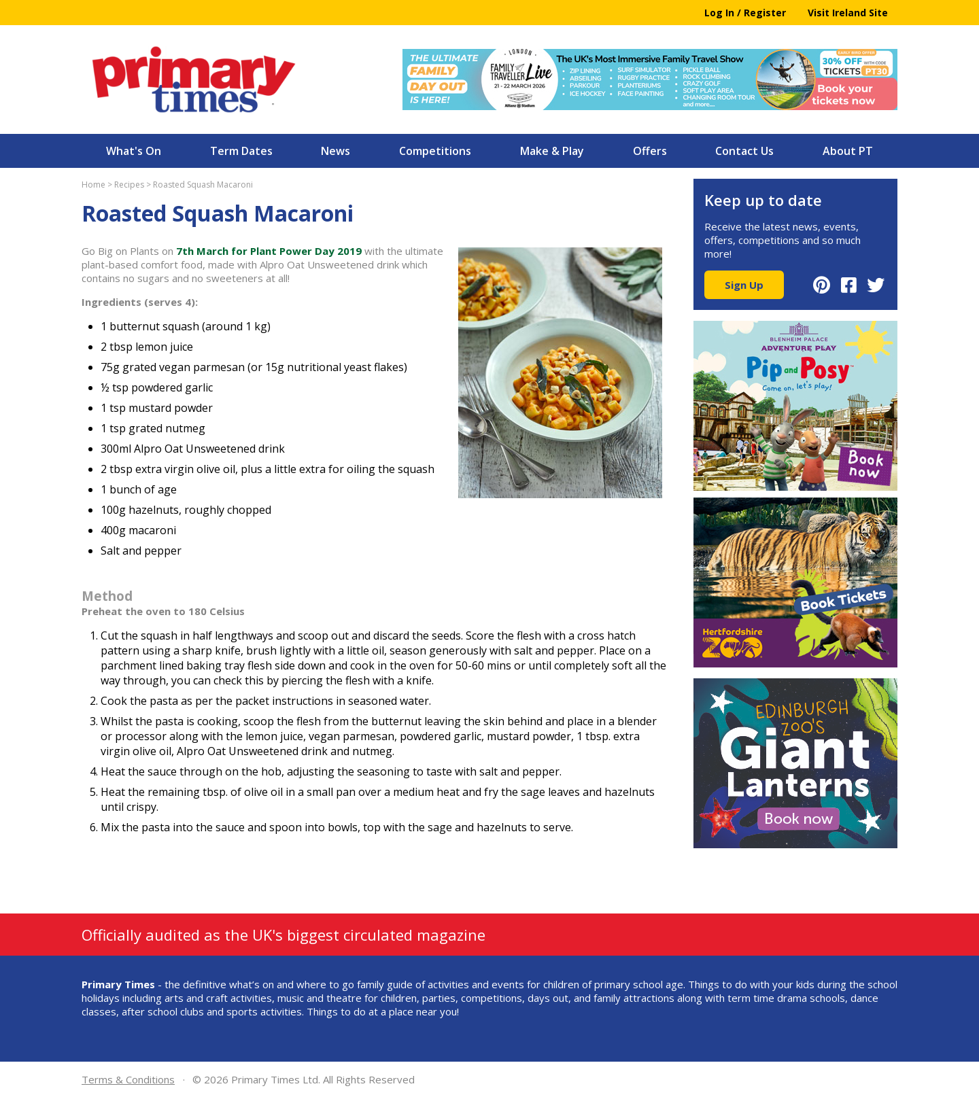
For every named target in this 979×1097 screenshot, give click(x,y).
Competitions (435, 150)
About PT (848, 150)
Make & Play (552, 150)
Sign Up (744, 285)
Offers (650, 150)
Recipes (129, 184)
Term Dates (241, 150)
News (335, 150)
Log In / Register (745, 12)
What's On (133, 150)
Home (93, 184)
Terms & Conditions (128, 1079)
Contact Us (744, 150)
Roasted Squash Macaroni (203, 184)
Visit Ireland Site (848, 12)
